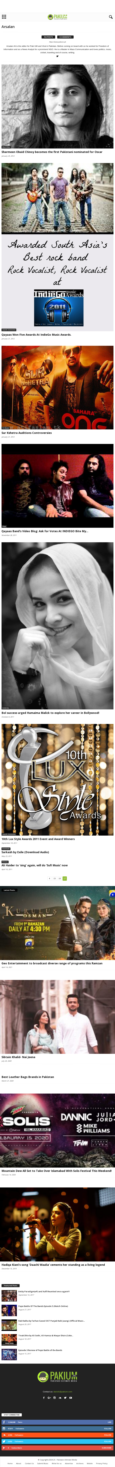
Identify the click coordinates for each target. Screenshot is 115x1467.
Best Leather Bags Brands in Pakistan (28, 1077)
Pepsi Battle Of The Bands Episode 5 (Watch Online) (43, 1306)
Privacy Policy (101, 1463)
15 (55, 878)
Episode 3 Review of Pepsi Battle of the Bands (40, 1350)
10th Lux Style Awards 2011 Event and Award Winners (38, 839)
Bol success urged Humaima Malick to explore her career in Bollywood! (50, 713)
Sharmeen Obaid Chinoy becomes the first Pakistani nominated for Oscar (52, 152)
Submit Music (42, 1463)
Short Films (6, 147)
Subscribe (106, 1448)
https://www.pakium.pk (57, 42)
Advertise (69, 1463)
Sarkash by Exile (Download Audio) (25, 852)
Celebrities (5, 708)
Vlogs (4, 526)
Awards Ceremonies (8, 330)
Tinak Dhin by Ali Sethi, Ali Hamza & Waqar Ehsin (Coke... (45, 1335)
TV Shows (5, 428)
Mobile (90, 1463)
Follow (107, 1428)
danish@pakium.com (63, 1392)
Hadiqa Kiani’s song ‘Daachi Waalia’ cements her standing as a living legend (53, 1265)
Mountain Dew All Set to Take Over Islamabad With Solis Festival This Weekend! (57, 1171)
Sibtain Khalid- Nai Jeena (18, 1057)
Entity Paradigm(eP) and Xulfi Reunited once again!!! (44, 1291)
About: (18, 1463)
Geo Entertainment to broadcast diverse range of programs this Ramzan (52, 963)
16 (60, 878)
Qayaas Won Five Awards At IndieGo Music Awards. (36, 334)
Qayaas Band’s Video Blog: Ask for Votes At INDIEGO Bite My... (45, 531)
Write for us (56, 1463)
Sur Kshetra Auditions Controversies (27, 433)
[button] (110, 17)
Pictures (5, 862)
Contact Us (29, 1463)
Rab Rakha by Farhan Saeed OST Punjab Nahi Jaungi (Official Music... (51, 1320)
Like (109, 1422)
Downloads (6, 848)
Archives (79, 1463)
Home (10, 1463)
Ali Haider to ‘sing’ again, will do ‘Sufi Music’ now (35, 865)
